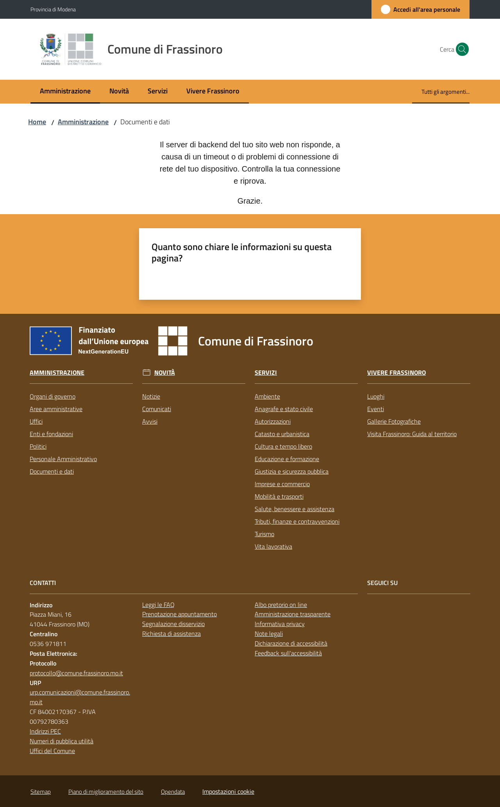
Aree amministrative (56, 408)
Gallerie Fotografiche (394, 421)
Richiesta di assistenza (171, 633)
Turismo (264, 534)
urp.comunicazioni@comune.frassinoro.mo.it (80, 697)
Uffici (36, 421)
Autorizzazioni (273, 421)
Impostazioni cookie (228, 791)
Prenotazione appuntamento (179, 614)
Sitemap (40, 791)
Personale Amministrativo (63, 458)
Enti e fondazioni (51, 433)
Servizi (266, 372)
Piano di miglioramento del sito (105, 791)
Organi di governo (52, 396)
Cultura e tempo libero (283, 446)
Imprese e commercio (282, 483)
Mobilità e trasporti (279, 496)
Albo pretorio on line (281, 604)
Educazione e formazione (287, 458)
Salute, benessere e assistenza (294, 509)
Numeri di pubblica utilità (61, 741)
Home (37, 121)
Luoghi (375, 396)
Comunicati (156, 408)
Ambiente (267, 396)
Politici (38, 446)
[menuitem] (65, 92)
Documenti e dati (52, 471)
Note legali (269, 633)
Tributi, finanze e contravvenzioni (297, 521)
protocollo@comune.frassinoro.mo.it (76, 673)
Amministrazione (83, 121)
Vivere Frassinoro (396, 372)
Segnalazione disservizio (173, 623)
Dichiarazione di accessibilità (291, 643)
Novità (164, 372)
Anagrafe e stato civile (284, 408)
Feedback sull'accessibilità (288, 653)
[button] (460, 49)
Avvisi (149, 421)
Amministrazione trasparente (292, 614)
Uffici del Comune (52, 750)
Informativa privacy (280, 623)
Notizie (151, 396)
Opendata (173, 791)
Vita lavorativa (273, 546)
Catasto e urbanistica (282, 433)
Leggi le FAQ (158, 604)
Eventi (375, 408)
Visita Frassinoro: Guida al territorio (412, 433)
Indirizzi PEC (45, 731)
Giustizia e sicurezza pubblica (292, 471)
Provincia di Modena (53, 9)
